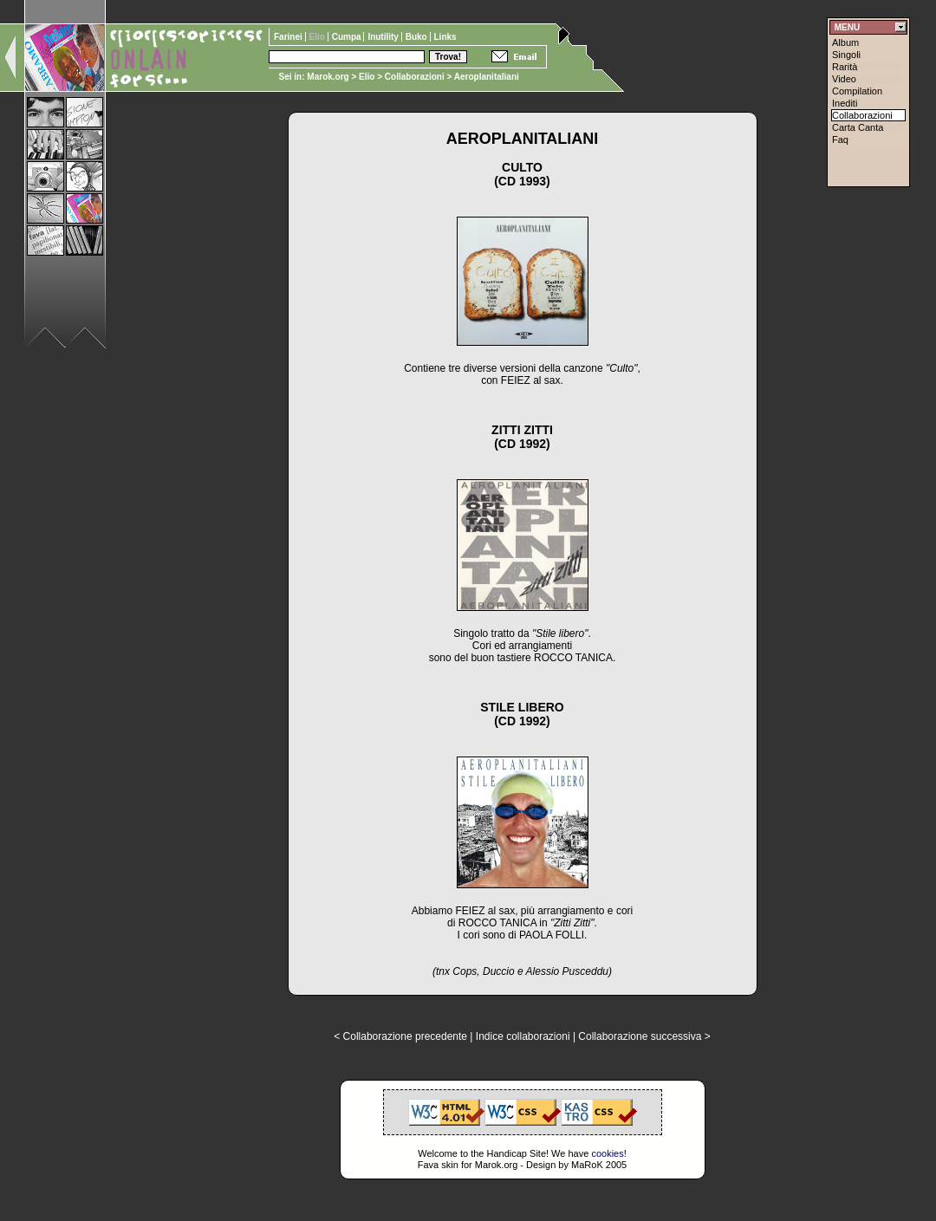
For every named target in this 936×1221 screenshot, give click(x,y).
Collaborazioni (415, 76)
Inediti (844, 103)
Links (445, 37)
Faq (840, 139)
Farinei (289, 37)
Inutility (383, 37)
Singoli (846, 54)
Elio (366, 76)
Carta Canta (857, 127)
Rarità (844, 67)
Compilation (857, 91)
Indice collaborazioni (523, 1036)
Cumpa (348, 37)
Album (845, 42)
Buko (418, 37)
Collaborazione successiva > (644, 1036)
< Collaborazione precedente (400, 1036)
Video (844, 79)
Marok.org (327, 76)
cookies (607, 1153)
